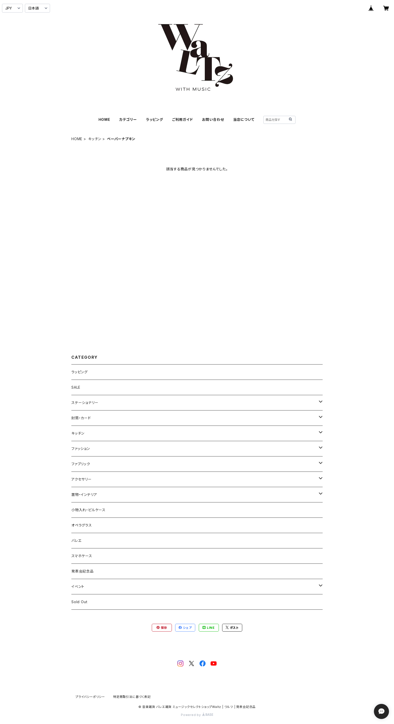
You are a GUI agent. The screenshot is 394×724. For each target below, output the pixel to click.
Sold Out (79, 602)
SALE (75, 387)
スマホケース (81, 556)
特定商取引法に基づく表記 (132, 697)
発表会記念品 (82, 571)
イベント (77, 586)
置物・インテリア (84, 494)
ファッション (80, 448)
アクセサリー (81, 479)
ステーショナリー (84, 402)
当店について (244, 119)
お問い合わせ (213, 119)
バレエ (76, 540)
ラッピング (154, 119)
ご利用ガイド (182, 119)
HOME (104, 119)
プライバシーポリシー (90, 697)
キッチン (94, 139)
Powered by (197, 715)
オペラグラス (81, 525)
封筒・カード (81, 418)
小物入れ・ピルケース (88, 510)
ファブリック (80, 464)
